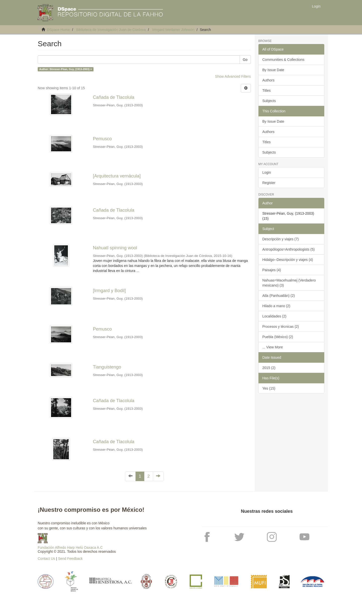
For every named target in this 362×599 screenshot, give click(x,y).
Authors (268, 80)
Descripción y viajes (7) (280, 239)
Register (269, 183)
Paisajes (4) (271, 270)
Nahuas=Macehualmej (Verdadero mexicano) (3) (289, 282)
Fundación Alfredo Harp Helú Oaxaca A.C (70, 547)
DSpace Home (58, 30)
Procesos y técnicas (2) (280, 327)
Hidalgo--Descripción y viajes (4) (287, 260)
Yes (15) (269, 388)
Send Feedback (70, 559)
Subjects (269, 101)
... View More (272, 347)
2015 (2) (269, 368)
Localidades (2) (274, 316)
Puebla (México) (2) (277, 337)
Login (266, 172)
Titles (266, 90)
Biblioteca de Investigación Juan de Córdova (111, 30)
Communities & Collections (283, 60)
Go (245, 60)
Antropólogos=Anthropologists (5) (288, 249)
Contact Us (46, 559)
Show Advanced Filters (233, 76)
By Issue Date (273, 70)
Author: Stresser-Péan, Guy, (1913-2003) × (65, 69)
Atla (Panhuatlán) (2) (278, 296)
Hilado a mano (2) (276, 306)
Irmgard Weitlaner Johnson (173, 30)
